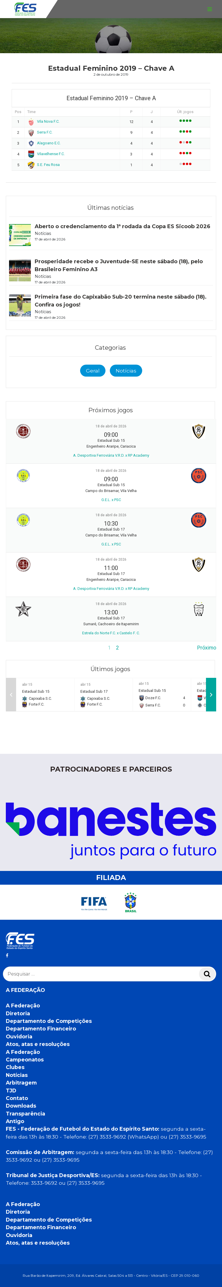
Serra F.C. (39, 132)
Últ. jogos (185, 112)
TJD (11, 1090)
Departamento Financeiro (41, 1029)
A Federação (23, 1005)
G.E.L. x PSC (111, 500)
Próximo (206, 648)
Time (31, 112)
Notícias (126, 371)
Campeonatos (25, 1059)
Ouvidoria (19, 1036)
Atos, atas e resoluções (38, 1044)
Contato (17, 1098)
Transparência (25, 1114)
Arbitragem (21, 1083)
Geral (93, 371)
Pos (18, 112)
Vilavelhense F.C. (46, 154)
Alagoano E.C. (44, 143)
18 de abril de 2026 (111, 426)
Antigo (15, 1121)
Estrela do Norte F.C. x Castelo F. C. (111, 633)
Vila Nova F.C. (43, 121)
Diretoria (18, 1013)
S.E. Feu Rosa (43, 164)
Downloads (21, 1106)
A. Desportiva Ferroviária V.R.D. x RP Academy (111, 455)
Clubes (15, 1067)
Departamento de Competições (49, 1021)
